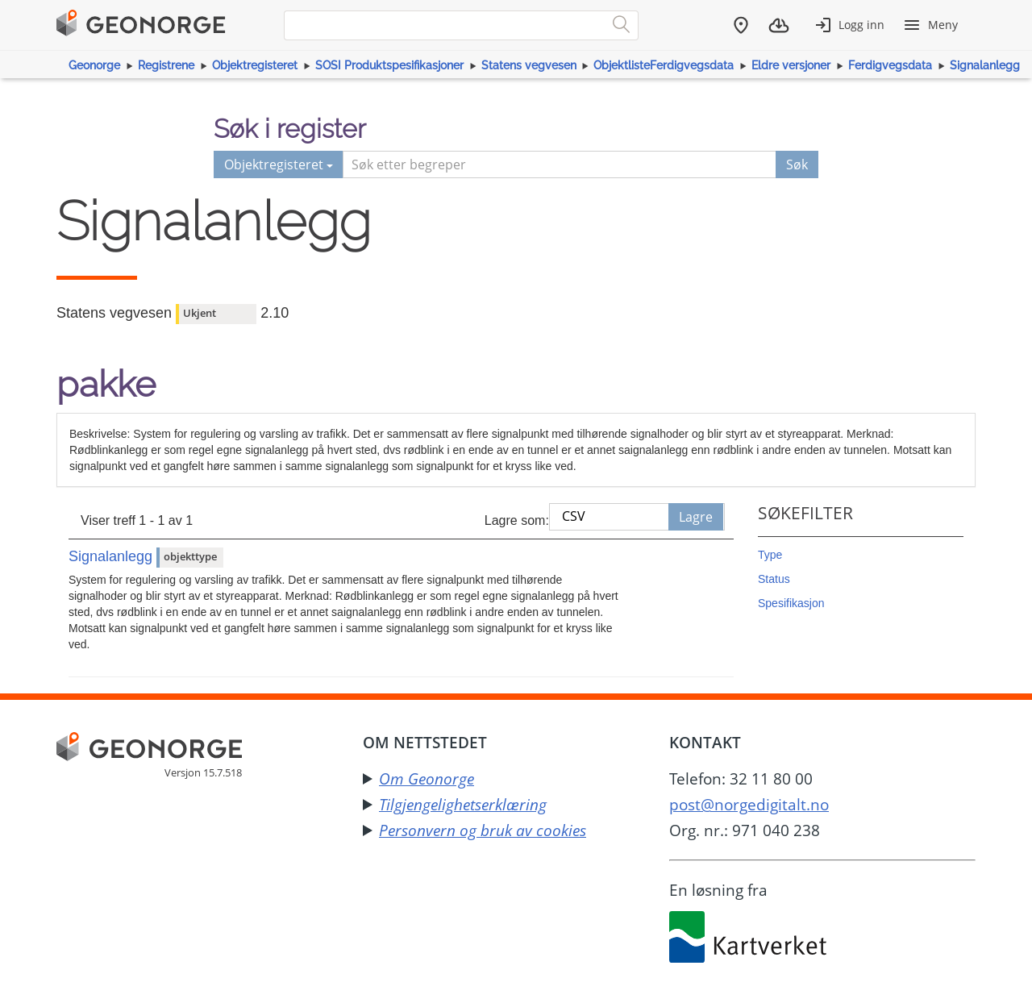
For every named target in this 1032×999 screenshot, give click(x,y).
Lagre (696, 517)
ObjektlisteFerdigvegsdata (663, 65)
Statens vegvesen (528, 65)
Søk (797, 164)
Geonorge (94, 65)
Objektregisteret (255, 65)
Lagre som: (517, 520)
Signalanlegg (985, 65)
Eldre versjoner (790, 65)
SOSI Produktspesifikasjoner (389, 65)
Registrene (166, 65)
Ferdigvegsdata (890, 65)
